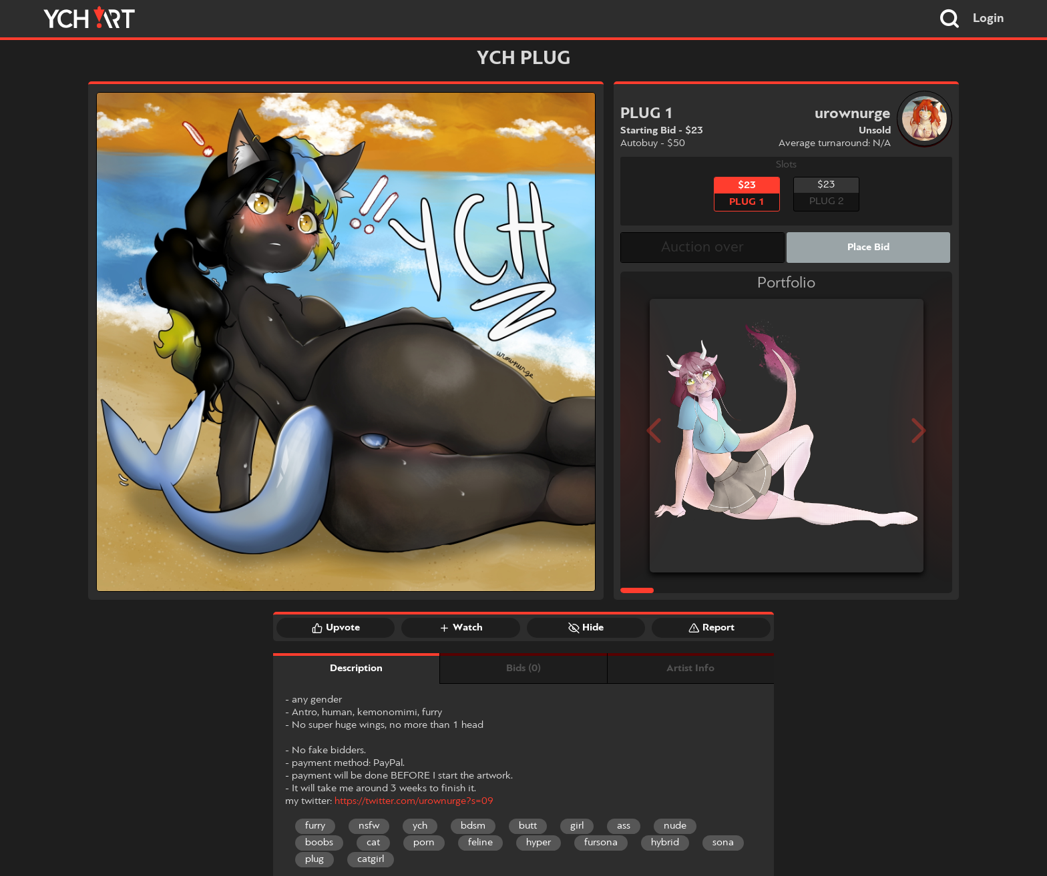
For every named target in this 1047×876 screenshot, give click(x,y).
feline (480, 842)
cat (373, 842)
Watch (461, 627)
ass (623, 826)
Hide (586, 627)
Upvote (336, 627)
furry (315, 826)
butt (528, 826)
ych (420, 826)
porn (424, 842)
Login (988, 18)
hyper (538, 842)
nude (675, 826)
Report (711, 627)
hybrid (665, 842)
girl (577, 826)
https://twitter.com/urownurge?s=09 (414, 801)
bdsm (473, 826)
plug (314, 859)
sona (723, 842)
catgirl (370, 859)
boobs (319, 842)
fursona (601, 842)
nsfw (369, 826)
